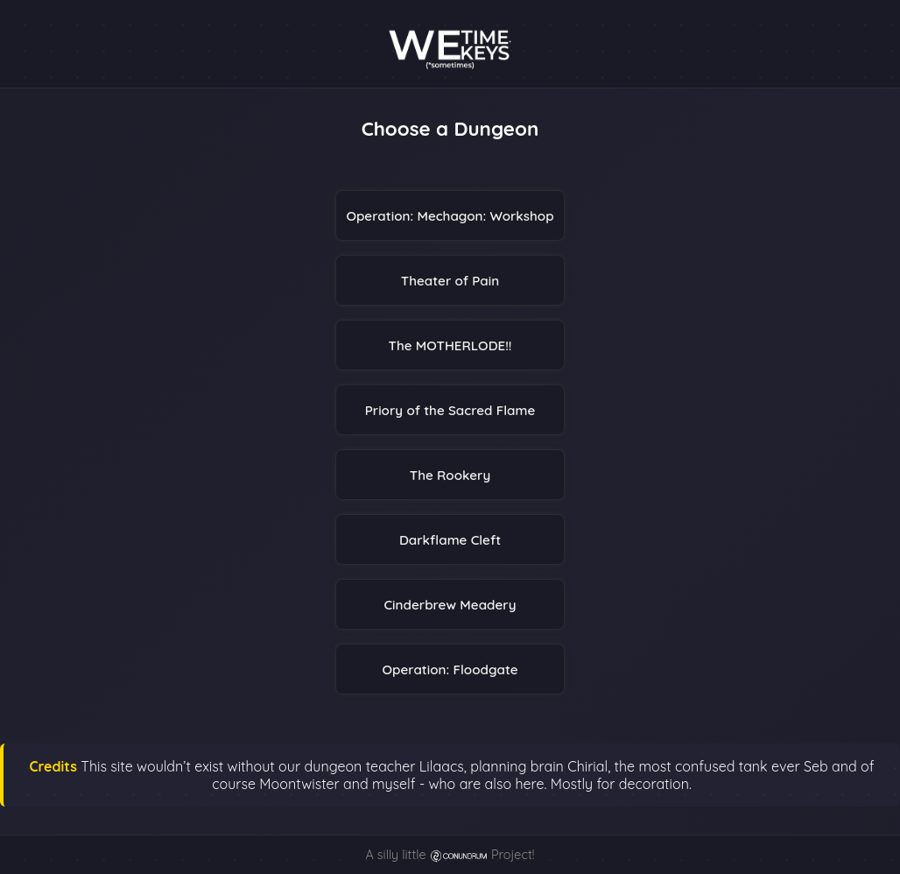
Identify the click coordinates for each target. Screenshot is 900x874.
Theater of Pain (450, 280)
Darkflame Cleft (450, 540)
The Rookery (450, 475)
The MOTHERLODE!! (450, 345)
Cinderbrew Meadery (449, 604)
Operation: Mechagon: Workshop (449, 216)
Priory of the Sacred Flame (450, 410)
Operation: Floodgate (449, 669)
